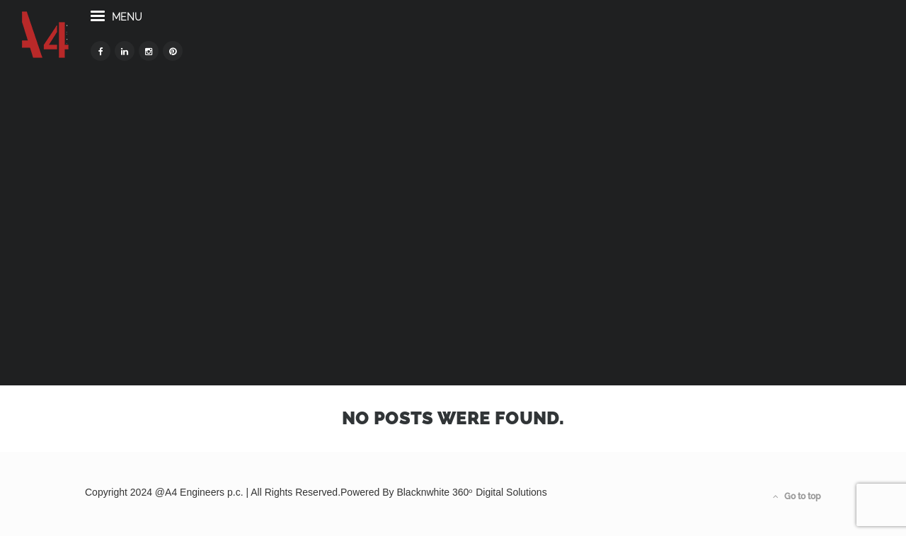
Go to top (797, 496)
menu (180, 41)
